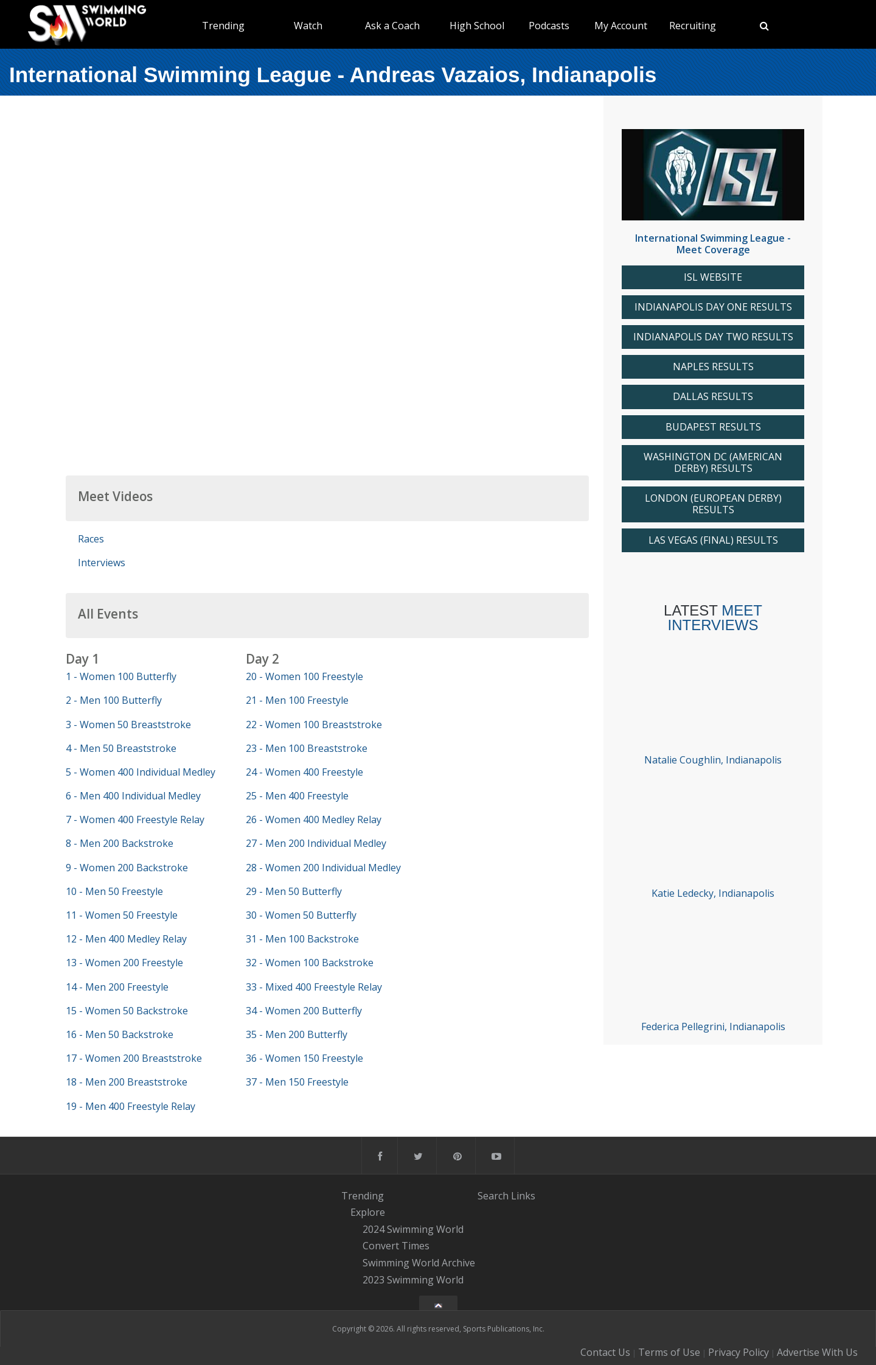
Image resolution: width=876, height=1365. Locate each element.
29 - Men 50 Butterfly (294, 891)
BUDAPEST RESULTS (713, 427)
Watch (308, 25)
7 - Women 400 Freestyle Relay (135, 819)
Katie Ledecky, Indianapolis (713, 893)
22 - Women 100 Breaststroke (314, 724)
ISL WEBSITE (713, 277)
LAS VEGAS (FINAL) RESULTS (713, 540)
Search (493, 1195)
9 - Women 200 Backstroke (127, 867)
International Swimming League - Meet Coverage (713, 243)
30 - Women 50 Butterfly (301, 915)
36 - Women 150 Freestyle (304, 1058)
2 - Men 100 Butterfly (114, 700)
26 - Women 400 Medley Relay (313, 819)
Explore (367, 1212)
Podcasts (549, 25)
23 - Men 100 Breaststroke (306, 748)
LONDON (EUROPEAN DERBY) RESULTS (713, 504)
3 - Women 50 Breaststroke (128, 724)
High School (477, 25)
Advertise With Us (817, 1352)
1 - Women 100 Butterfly (121, 676)
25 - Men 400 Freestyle (297, 795)
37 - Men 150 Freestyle (297, 1082)
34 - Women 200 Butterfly (304, 1010)
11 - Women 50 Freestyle (122, 915)
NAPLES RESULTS (713, 367)
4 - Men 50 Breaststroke (121, 748)
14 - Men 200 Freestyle (117, 987)
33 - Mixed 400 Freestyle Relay (314, 987)
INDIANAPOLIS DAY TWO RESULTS (713, 337)
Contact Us (605, 1352)
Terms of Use (669, 1352)
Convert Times (396, 1246)
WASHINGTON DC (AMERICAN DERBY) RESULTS (713, 462)
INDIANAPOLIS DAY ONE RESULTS (713, 307)
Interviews (101, 562)
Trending (223, 25)
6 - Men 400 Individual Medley (133, 795)
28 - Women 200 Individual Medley (323, 867)
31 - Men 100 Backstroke (302, 939)
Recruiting (692, 25)
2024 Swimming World (413, 1229)
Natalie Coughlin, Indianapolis (713, 760)
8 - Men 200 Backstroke (119, 843)
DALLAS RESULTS (713, 396)
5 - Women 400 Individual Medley (140, 772)
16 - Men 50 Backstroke (119, 1034)
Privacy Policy (738, 1352)
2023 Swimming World (413, 1279)
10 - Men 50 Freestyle (114, 891)
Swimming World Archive (419, 1262)
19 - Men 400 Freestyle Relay (130, 1106)
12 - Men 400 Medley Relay (126, 939)
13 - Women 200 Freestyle (124, 962)
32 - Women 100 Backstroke (310, 962)
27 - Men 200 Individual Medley (316, 843)
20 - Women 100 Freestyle (304, 676)
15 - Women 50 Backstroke (127, 1010)
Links (523, 1195)
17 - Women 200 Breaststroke (134, 1058)
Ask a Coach (392, 25)
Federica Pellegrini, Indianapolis (713, 1026)
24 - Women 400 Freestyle (304, 772)
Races (91, 539)
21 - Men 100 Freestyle (297, 700)
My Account (620, 25)
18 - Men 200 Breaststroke (126, 1082)
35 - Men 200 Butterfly (296, 1034)
